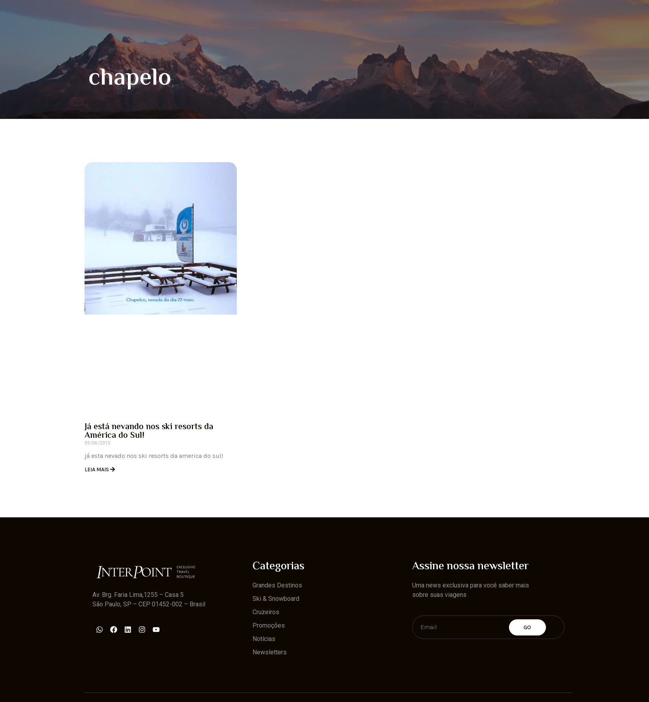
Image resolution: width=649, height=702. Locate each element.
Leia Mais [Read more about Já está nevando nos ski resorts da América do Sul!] (97, 469)
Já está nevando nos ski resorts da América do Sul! (149, 431)
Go (527, 627)
